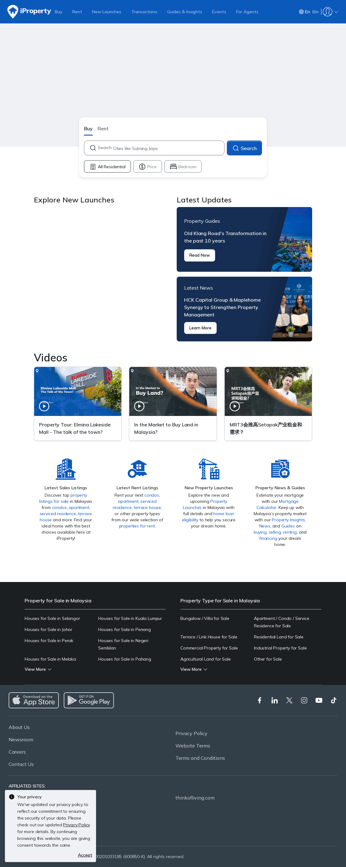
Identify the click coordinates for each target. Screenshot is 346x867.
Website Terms (192, 746)
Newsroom (21, 739)
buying (260, 532)
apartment (79, 507)
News (264, 526)
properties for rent (137, 526)
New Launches (106, 11)
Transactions (144, 11)
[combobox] (161, 148)
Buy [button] (88, 128)
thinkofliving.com (195, 798)
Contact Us (21, 764)
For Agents (247, 11)
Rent (77, 11)
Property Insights (288, 520)
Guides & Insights (184, 11)
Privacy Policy (191, 733)
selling (275, 532)
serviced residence (58, 513)
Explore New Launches (101, 274)
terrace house (147, 507)
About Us (19, 727)
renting (290, 532)
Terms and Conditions (200, 758)
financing (268, 538)
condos (59, 507)
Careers (17, 752)
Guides (288, 526)
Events (219, 11)
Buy (58, 11)
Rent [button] (103, 128)
